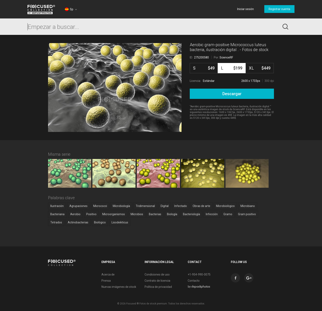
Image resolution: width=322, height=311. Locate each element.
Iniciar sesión (245, 9)
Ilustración (57, 206)
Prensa (106, 280)
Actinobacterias (78, 222)
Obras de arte (201, 206)
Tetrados (56, 222)
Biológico (100, 222)
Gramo (227, 214)
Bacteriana (57, 214)
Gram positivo (247, 214)
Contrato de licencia (157, 280)
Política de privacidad (158, 286)
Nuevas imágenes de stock (118, 286)
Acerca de (108, 274)
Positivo (91, 214)
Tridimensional (145, 206)
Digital (165, 206)
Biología (172, 214)
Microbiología (121, 206)
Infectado (180, 206)
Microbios (137, 214)
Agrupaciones (78, 206)
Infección (212, 214)
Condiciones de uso (157, 274)
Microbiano (247, 206)
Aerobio (75, 214)
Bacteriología (191, 214)
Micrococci (100, 206)
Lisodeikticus (120, 222)
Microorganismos (113, 214)
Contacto (194, 280)
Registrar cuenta (279, 9)
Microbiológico (225, 206)
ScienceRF (226, 57)
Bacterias (155, 214)
